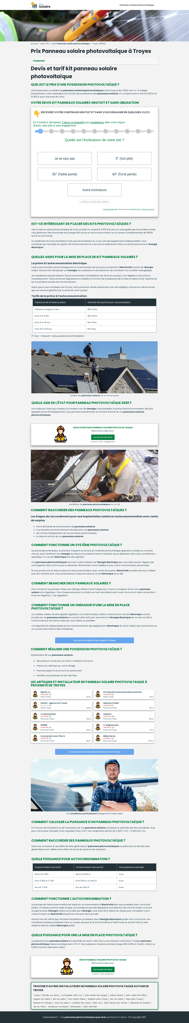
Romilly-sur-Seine (51, 995)
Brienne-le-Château (43, 1003)
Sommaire (39, 60)
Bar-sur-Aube (59, 999)
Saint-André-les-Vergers (96, 995)
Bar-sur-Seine (116, 999)
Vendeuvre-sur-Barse (58, 1006)
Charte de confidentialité (110, 209)
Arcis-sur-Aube (62, 1003)
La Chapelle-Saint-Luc (72, 995)
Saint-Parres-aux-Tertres (115, 1003)
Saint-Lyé (97, 1003)
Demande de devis (102, 437)
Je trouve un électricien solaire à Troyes (94, 640)
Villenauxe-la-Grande (140, 1003)
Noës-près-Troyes (134, 999)
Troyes (37, 995)
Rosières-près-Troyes (98, 999)
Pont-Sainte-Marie (76, 999)
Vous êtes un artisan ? (148, 209)
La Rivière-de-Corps (81, 1003)
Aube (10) (44, 43)
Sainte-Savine (116, 995)
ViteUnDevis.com (135, 209)
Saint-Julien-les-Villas (136, 995)
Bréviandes (76, 1006)
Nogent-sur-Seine (42, 999)
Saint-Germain (90, 1006)
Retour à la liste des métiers (94, 202)
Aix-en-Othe (39, 1006)
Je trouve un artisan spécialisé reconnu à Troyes (94, 751)
